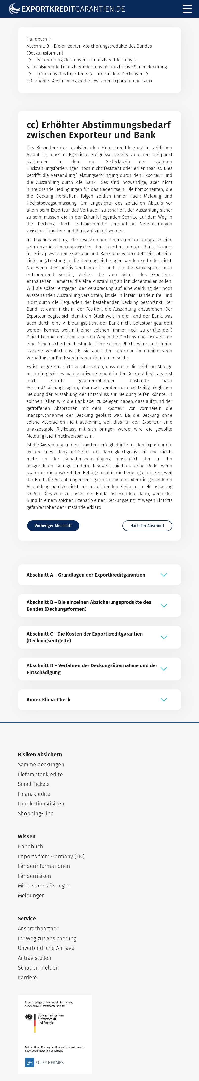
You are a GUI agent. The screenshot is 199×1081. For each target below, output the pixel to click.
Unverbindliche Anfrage (46, 948)
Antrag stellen (34, 958)
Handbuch (30, 846)
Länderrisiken (34, 876)
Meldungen (31, 895)
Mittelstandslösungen (44, 885)
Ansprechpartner (38, 928)
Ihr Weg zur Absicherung (47, 938)
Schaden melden (38, 967)
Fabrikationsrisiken (41, 803)
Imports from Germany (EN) (51, 856)
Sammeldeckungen (41, 764)
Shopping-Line (36, 813)
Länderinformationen (44, 866)
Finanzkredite (34, 794)
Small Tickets (34, 784)
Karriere (27, 977)
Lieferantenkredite (40, 774)
